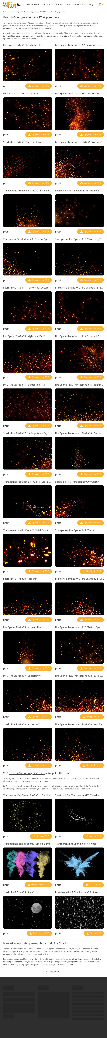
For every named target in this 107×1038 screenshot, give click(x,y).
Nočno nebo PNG (41, 933)
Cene (68, 4)
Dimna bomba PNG (40, 884)
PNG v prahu (95, 884)
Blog (91, 4)
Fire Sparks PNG (93, 571)
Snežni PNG (95, 933)
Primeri (59, 4)
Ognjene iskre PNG (40, 86)
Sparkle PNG (95, 836)
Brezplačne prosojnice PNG (27, 773)
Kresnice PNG (42, 836)
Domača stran (33, 4)
